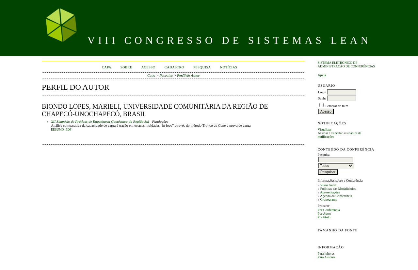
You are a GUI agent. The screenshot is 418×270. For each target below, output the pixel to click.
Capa (106, 67)
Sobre (126, 67)
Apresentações (330, 192)
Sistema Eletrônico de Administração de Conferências (346, 64)
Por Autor (324, 213)
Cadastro (174, 67)
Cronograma (328, 199)
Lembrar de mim (336, 106)
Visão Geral (328, 185)
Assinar (323, 133)
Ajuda (322, 75)
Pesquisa (202, 67)
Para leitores (326, 253)
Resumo (57, 129)
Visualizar (324, 129)
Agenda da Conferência (336, 196)
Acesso (148, 67)
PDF (68, 129)
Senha (322, 98)
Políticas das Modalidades (338, 188)
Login (322, 92)
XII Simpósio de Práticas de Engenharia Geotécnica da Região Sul (100, 121)
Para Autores (326, 257)
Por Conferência (329, 210)
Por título (324, 217)
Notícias (228, 67)
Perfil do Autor (188, 75)
